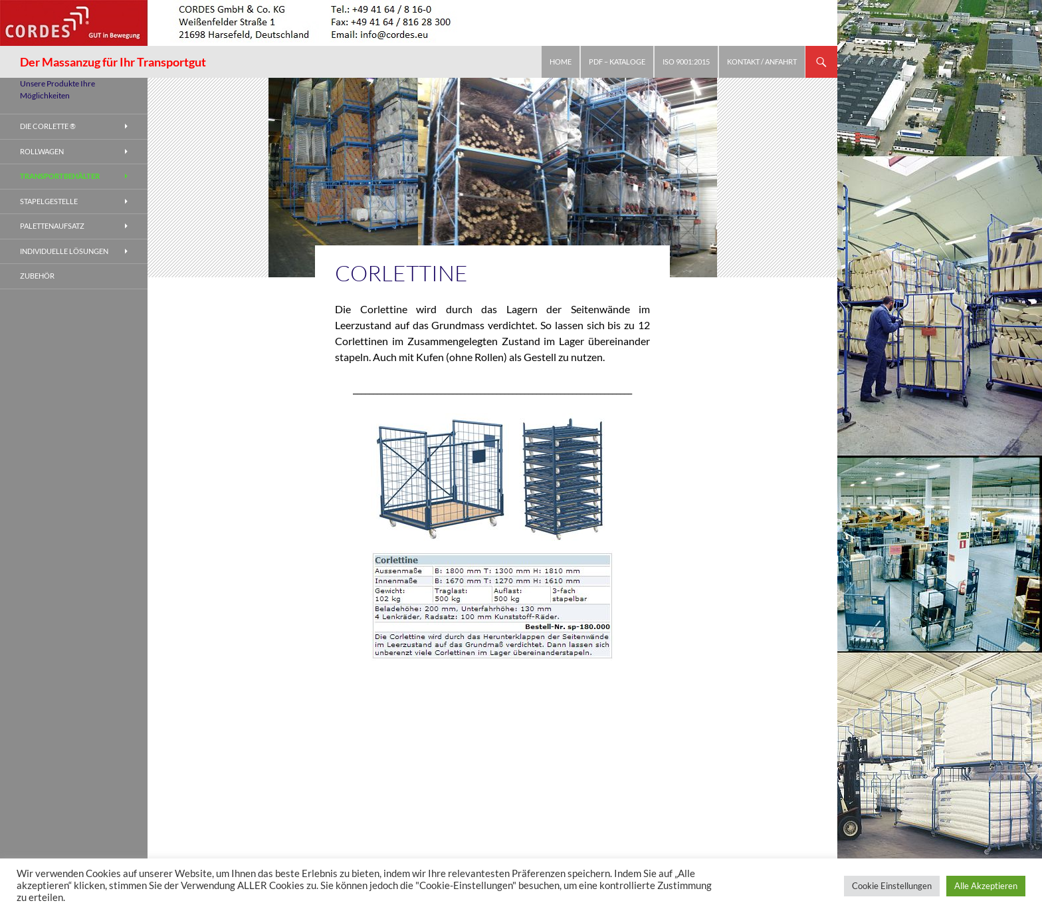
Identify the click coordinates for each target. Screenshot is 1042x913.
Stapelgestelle (49, 201)
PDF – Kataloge (617, 61)
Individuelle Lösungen (64, 251)
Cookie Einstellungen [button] (892, 885)
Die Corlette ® (48, 126)
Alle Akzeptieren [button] (985, 885)
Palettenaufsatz (52, 225)
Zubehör (37, 275)
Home (561, 61)
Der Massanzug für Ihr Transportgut (113, 62)
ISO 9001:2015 (686, 61)
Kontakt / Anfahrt (762, 61)
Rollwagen (42, 151)
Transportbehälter (60, 176)
